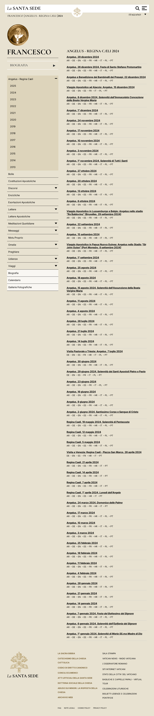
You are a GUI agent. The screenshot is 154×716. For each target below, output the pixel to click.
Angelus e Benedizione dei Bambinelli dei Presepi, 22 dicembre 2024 (106, 77)
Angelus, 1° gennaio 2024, (104, 633)
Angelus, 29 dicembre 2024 (83, 56)
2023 (13, 99)
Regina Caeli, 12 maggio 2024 (84, 431)
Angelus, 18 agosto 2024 (81, 277)
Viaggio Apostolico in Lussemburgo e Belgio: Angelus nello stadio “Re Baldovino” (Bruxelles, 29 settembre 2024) (105, 213)
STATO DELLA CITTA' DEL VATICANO (119, 674)
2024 (13, 92)
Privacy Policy (100, 708)
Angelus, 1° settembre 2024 (83, 257)
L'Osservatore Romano (114, 663)
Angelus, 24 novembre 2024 (83, 120)
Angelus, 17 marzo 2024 (81, 512)
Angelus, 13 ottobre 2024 (81, 191)
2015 (12, 153)
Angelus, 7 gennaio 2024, (100, 613)
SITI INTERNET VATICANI (113, 669)
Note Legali (69, 708)
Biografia (32, 65)
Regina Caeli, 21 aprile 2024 (83, 462)
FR (90, 60)
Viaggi (11, 265)
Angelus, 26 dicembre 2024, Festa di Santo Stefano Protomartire (104, 66)
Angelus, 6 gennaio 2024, (102, 623)
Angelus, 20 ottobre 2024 (82, 180)
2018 (12, 133)
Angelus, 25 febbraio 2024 (82, 542)
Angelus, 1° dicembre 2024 (82, 110)
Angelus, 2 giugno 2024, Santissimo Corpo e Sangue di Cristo (102, 411)
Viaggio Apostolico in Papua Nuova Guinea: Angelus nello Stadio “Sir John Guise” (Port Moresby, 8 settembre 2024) (106, 246)
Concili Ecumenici (68, 673)
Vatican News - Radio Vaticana (119, 658)
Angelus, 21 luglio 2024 (80, 331)
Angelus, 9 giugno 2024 (81, 401)
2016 (12, 146)
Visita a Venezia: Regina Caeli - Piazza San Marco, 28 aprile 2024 (104, 452)
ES (85, 60)
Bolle (11, 174)
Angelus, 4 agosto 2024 (81, 310)
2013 (12, 167)
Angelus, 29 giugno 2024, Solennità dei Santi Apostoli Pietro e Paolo (106, 371)
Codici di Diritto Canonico (72, 667)
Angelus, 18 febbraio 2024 (82, 552)
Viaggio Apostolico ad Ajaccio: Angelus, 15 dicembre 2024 (101, 87)
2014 (12, 160)
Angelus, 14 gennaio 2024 (82, 603)
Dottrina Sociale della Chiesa (75, 683)
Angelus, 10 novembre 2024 (83, 140)
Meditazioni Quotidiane (21, 223)
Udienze (13, 258)
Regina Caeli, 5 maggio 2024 (83, 442)
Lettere (12, 209)
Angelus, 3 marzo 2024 (80, 532)
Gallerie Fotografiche (20, 287)
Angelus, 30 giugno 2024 (81, 361)
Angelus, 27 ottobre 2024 (82, 170)
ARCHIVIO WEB (65, 697)
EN (79, 60)
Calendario (14, 280)
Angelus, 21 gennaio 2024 (82, 593)
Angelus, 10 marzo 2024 (81, 522)
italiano (135, 15)
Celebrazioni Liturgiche (115, 688)
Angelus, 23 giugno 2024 (81, 381)
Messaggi (13, 230)
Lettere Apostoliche (19, 216)
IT (101, 60)
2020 (13, 119)
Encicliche (14, 195)
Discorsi (12, 188)
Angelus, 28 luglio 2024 (80, 321)
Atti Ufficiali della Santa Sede (75, 678)
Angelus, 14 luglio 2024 (80, 341)
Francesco (16, 15)
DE (73, 60)
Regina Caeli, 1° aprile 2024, (94, 492)
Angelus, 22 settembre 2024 (83, 224)
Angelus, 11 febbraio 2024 (82, 563)
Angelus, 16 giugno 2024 (81, 391)
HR (95, 60)
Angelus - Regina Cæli (41, 15)
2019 (12, 126)
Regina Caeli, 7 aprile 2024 (82, 482)
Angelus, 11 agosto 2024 (81, 300)
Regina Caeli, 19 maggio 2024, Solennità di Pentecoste (98, 421)
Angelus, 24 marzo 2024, (95, 502)
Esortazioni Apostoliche (21, 202)
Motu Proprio (15, 237)
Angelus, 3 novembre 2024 (83, 150)
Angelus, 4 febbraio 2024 (81, 573)
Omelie (12, 244)
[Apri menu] (144, 8)
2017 (12, 139)
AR (68, 60)
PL (106, 60)
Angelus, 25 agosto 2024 (81, 267)
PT (111, 60)
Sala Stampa (109, 653)
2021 (12, 112)
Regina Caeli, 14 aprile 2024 (83, 472)
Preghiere (13, 251)
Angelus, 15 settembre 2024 (83, 234)
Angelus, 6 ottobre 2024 (81, 201)
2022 (13, 106)
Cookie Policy (84, 708)
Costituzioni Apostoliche (22, 181)
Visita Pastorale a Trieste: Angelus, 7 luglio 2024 (95, 351)
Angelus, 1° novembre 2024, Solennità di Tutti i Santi (97, 160)
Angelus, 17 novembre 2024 (83, 130)
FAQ (59, 708)
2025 (13, 85)
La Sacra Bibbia (66, 653)
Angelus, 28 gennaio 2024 (82, 583)
